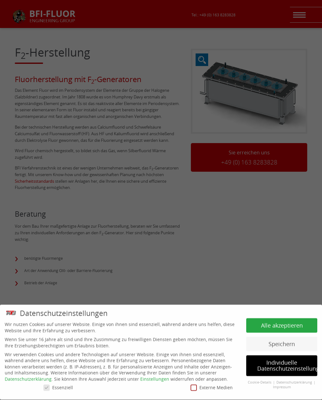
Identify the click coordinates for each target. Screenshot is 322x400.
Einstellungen (154, 377)
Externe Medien (212, 385)
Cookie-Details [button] (260, 380)
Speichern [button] (282, 342)
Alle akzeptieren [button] (282, 323)
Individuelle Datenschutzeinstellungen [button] (287, 363)
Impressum (282, 385)
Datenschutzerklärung (28, 377)
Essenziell (58, 385)
